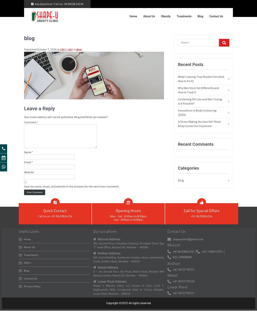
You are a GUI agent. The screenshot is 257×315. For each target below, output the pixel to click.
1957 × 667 (66, 49)
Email (28, 166)
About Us (149, 16)
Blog (200, 16)
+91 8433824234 (201, 220)
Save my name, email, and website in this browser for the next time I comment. (71, 191)
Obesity (166, 16)
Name (28, 156)
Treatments (184, 16)
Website (29, 176)
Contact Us (216, 16)
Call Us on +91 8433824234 (55, 220)
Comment (31, 122)
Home (133, 16)
